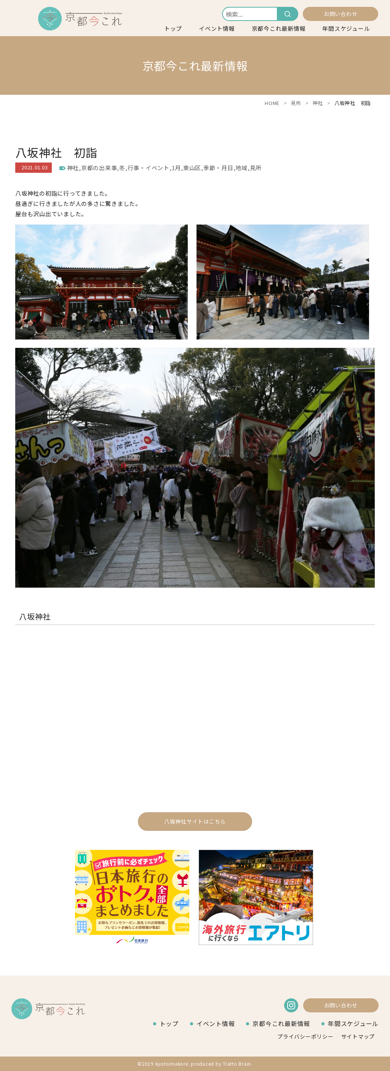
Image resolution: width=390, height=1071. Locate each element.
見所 (296, 103)
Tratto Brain (237, 1063)
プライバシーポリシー (305, 1036)
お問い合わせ (341, 14)
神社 (318, 103)
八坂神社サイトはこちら (195, 821)
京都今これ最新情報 (279, 28)
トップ (173, 28)
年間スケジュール (346, 28)
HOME (272, 103)
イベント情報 (217, 28)
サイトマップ (358, 1036)
